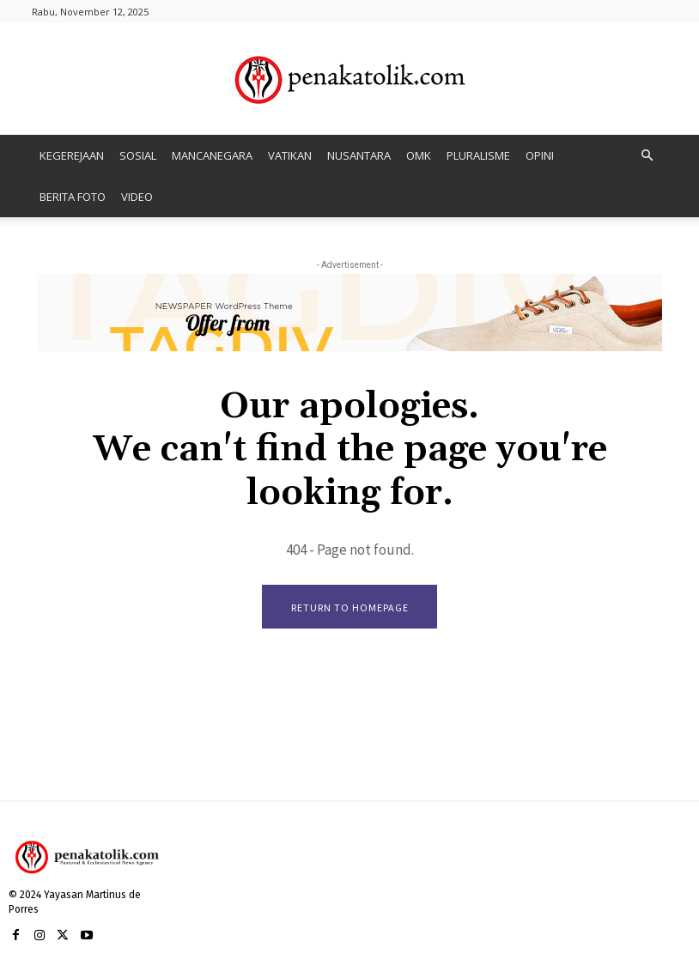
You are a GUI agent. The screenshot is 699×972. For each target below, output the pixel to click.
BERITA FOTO (73, 196)
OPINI (540, 155)
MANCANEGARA (212, 155)
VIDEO (137, 196)
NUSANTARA (359, 155)
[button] (646, 156)
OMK (418, 155)
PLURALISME (478, 155)
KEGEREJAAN (72, 155)
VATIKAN (290, 155)
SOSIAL (137, 155)
